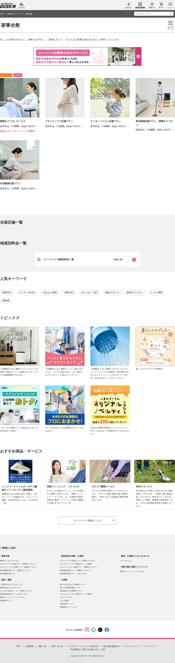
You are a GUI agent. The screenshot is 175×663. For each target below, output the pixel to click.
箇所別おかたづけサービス (10, 588)
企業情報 (29, 646)
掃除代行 (69, 292)
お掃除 (64, 580)
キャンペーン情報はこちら (88, 520)
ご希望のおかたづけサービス (11, 584)
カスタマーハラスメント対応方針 (83, 646)
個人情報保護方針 (111, 646)
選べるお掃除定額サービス (70, 588)
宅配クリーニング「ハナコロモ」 (13, 597)
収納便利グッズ (6, 601)
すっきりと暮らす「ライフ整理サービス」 (16, 591)
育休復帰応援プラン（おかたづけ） (14, 594)
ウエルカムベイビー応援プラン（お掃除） (76, 564)
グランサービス (66, 597)
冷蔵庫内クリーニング (68, 607)
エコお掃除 (64, 601)
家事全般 (5, 556)
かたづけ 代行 (89, 292)
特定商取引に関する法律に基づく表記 (88, 649)
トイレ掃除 (156, 292)
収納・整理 (6, 580)
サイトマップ (149, 646)
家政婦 (5, 300)
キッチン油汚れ (27, 292)
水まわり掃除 (50, 292)
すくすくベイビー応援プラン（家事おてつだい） (19, 567)
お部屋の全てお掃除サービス (71, 591)
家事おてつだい (135, 292)
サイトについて (131, 646)
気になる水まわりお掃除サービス (73, 584)
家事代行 (7, 292)
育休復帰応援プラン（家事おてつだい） (16, 570)
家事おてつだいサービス (9, 561)
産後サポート (112, 292)
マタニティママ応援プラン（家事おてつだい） (18, 564)
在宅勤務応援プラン (8, 574)
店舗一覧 (42, 646)
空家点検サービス (67, 604)
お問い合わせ (57, 646)
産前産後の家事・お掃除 (72, 556)
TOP (18, 646)
